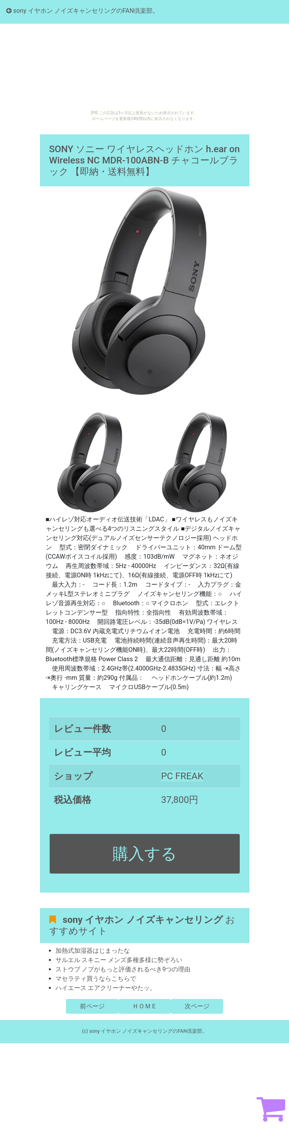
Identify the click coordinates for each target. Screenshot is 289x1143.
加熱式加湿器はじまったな (92, 950)
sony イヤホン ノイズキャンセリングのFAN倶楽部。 (82, 10)
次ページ (197, 1006)
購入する (144, 853)
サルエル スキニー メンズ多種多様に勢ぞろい (119, 960)
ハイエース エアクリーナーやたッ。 (105, 988)
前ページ (92, 1006)
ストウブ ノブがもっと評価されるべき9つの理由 (123, 969)
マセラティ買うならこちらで (95, 978)
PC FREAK (182, 776)
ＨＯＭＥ (144, 1006)
